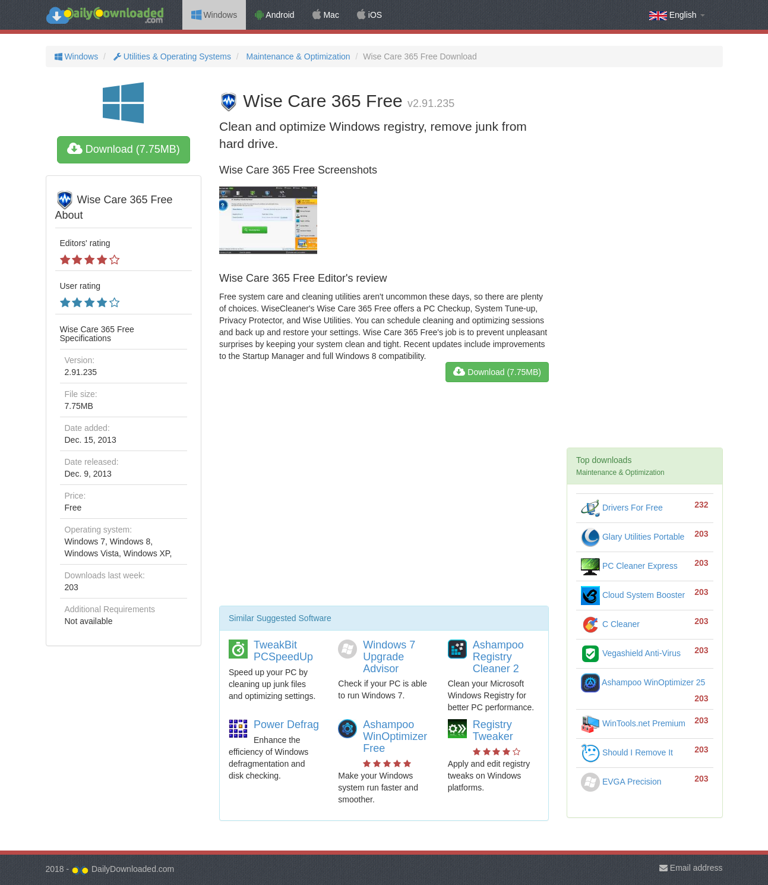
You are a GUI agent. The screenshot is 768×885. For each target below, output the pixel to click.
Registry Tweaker (493, 730)
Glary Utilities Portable (632, 536)
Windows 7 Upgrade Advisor (389, 657)
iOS (369, 15)
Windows (214, 15)
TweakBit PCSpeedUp (283, 651)
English (677, 15)
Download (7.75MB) (123, 149)
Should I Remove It (627, 752)
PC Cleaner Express (629, 566)
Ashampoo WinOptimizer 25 (643, 682)
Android (274, 15)
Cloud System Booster (633, 595)
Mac (325, 15)
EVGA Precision (621, 781)
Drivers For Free (622, 507)
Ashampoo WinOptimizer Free (395, 736)
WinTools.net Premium (633, 723)
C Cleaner (610, 624)
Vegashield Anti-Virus (631, 653)
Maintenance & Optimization (297, 56)
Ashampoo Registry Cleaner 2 (498, 657)
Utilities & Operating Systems (171, 56)
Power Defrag (286, 724)
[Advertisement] (384, 498)
